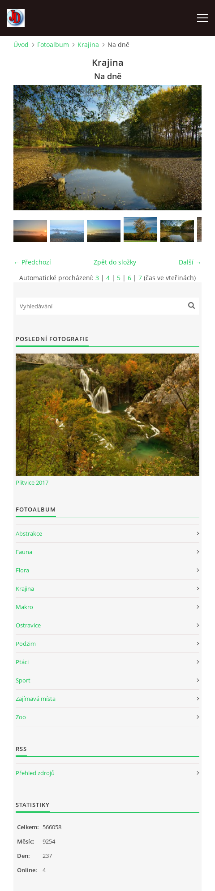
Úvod (21, 44)
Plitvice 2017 (32, 482)
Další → (190, 262)
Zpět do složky (115, 262)
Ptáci (22, 662)
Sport (23, 680)
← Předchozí (32, 262)
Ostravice (28, 625)
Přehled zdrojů (35, 773)
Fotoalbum (53, 44)
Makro (24, 607)
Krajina (88, 44)
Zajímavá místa (36, 699)
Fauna (24, 552)
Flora (22, 570)
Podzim (26, 643)
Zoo (21, 717)
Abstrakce (29, 533)
